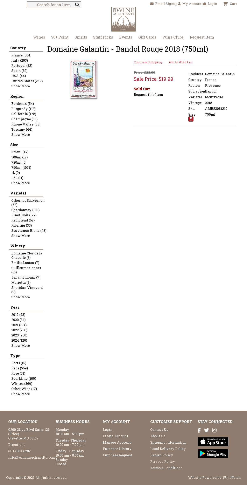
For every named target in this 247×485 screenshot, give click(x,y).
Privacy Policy (162, 461)
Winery (17, 245)
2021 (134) (19, 325)
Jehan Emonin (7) (25, 277)
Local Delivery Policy (168, 448)
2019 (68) (18, 314)
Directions (16, 444)
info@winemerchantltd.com (31, 457)
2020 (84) (18, 319)
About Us (157, 436)
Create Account (115, 436)
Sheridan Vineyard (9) (27, 289)
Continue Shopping (148, 62)
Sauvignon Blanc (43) (28, 230)
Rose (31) (18, 373)
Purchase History (117, 448)
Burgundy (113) (23, 109)
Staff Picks (103, 37)
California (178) (23, 114)
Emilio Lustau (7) (25, 262)
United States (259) (27, 81)
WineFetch (232, 477)
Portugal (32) (21, 65)
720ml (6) (18, 162)
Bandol (211, 91)
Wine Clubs (171, 38)
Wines (37, 38)
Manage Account (117, 442)
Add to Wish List (181, 62)
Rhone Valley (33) (25, 124)
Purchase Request (117, 455)
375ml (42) (19, 152)
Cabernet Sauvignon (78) (28, 202)
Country (18, 47)
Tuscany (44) (21, 129)
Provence (213, 85)
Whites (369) (21, 383)
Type (15, 355)
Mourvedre (214, 97)
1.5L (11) (17, 178)
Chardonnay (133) (25, 210)
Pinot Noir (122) (23, 215)
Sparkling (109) (23, 378)
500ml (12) (19, 157)
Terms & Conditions (166, 468)
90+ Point (60, 37)
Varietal (18, 193)
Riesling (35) (21, 225)
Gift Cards (147, 37)
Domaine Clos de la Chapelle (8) (26, 255)
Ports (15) (18, 363)
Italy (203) (19, 60)
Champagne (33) (24, 119)
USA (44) (18, 76)
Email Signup (163, 3)
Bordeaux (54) (22, 103)
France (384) (21, 55)
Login (210, 3)
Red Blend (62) (23, 220)
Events (125, 37)
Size (14, 144)
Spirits (79, 38)
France (210, 79)
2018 (208, 103)
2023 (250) (19, 335)
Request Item (202, 37)
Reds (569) (19, 368)
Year (14, 307)
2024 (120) (19, 340)
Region (17, 96)
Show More (20, 86)
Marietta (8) (20, 282)
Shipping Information (168, 442)
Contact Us (159, 429)
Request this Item (148, 94)
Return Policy (161, 455)
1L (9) (15, 172)
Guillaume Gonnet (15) (26, 270)
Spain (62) (19, 70)
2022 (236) (19, 330)
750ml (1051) (21, 167)
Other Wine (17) (24, 389)
